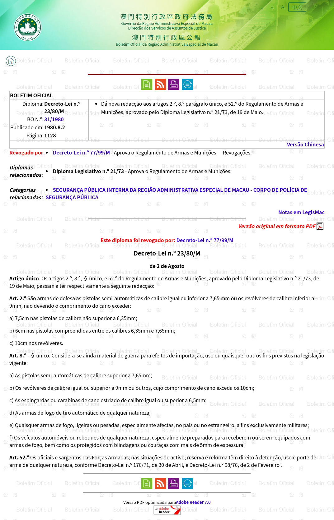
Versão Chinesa (305, 144)
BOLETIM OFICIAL (31, 95)
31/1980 (54, 119)
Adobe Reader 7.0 (193, 502)
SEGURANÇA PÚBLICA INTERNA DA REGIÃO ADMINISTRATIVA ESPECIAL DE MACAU (151, 189)
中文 (297, 7)
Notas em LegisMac (301, 212)
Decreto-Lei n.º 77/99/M (81, 152)
